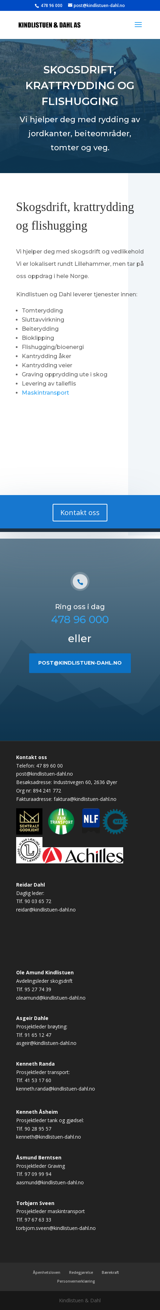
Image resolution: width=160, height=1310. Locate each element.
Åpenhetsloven (46, 1272)
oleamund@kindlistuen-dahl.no (51, 997)
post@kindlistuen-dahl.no (80, 681)
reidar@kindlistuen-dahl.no (46, 909)
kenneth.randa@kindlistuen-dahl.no (55, 1088)
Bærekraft (110, 1272)
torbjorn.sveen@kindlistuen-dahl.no (56, 1228)
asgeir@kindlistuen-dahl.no (46, 1043)
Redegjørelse (81, 1272)
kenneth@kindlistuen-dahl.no (48, 1136)
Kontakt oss (81, 512)
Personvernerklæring (76, 1281)
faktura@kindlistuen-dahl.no (85, 799)
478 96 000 (51, 5)
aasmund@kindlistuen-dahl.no (50, 1182)
